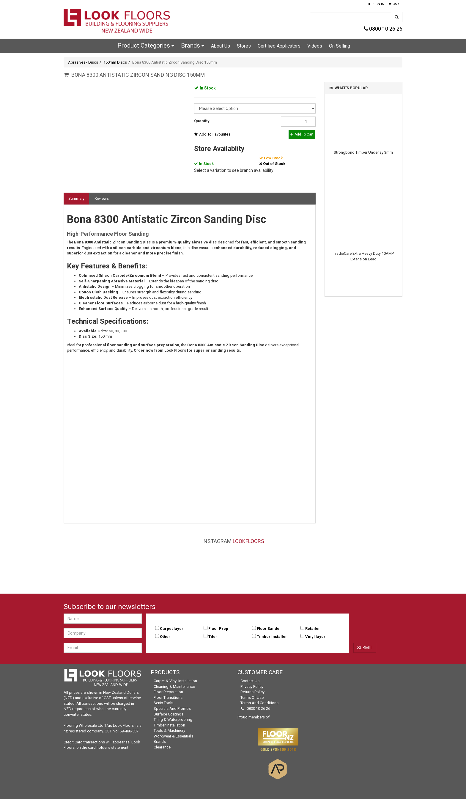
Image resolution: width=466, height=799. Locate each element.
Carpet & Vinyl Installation (175, 681)
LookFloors (248, 541)
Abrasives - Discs (83, 62)
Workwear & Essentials (173, 736)
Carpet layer (171, 628)
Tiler (212, 636)
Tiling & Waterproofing (173, 719)
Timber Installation (169, 725)
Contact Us (249, 681)
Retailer (312, 628)
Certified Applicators (279, 46)
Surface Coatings (168, 714)
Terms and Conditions (259, 703)
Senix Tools (163, 703)
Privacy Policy (251, 686)
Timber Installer (272, 636)
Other (165, 636)
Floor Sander (269, 628)
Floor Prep (218, 628)
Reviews (102, 198)
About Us (220, 46)
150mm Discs (115, 62)
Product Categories (145, 45)
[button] (376, 4)
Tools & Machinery (169, 730)
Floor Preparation (168, 692)
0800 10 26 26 (383, 29)
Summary (76, 198)
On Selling (339, 46)
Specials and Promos (172, 708)
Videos (314, 46)
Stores (244, 46)
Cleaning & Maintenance (174, 686)
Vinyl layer (315, 636)
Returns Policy (252, 692)
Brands (192, 45)
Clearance (162, 747)
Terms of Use (252, 697)
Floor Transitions (168, 697)
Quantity (202, 121)
